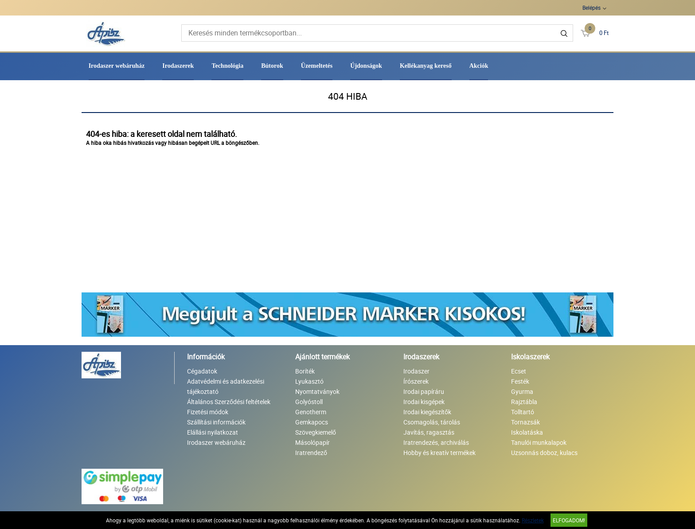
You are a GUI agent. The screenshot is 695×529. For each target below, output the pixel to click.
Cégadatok (202, 371)
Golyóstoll (309, 401)
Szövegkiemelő (315, 432)
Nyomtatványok (317, 391)
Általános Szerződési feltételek (228, 401)
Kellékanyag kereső (426, 65)
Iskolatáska (527, 432)
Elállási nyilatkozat (212, 432)
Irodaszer (416, 371)
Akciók (478, 65)
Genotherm (310, 412)
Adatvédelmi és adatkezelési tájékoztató (225, 386)
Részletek (533, 520)
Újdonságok (366, 65)
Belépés (591, 7)
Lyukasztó (309, 381)
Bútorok (272, 65)
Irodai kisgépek (424, 401)
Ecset (518, 371)
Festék (520, 381)
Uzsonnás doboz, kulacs (544, 452)
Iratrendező (311, 452)
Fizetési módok (207, 412)
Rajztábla (524, 401)
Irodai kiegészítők (427, 412)
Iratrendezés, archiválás (436, 442)
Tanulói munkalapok (538, 442)
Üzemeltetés (317, 65)
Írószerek (416, 381)
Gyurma (522, 391)
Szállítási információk (216, 422)
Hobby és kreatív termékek (439, 452)
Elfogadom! (569, 520)
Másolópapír (312, 442)
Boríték (305, 371)
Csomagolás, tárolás (431, 422)
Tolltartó (522, 412)
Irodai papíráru (423, 391)
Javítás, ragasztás (428, 432)
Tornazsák (525, 422)
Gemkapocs (311, 422)
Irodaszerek (178, 65)
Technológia (227, 65)
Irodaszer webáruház (117, 65)
